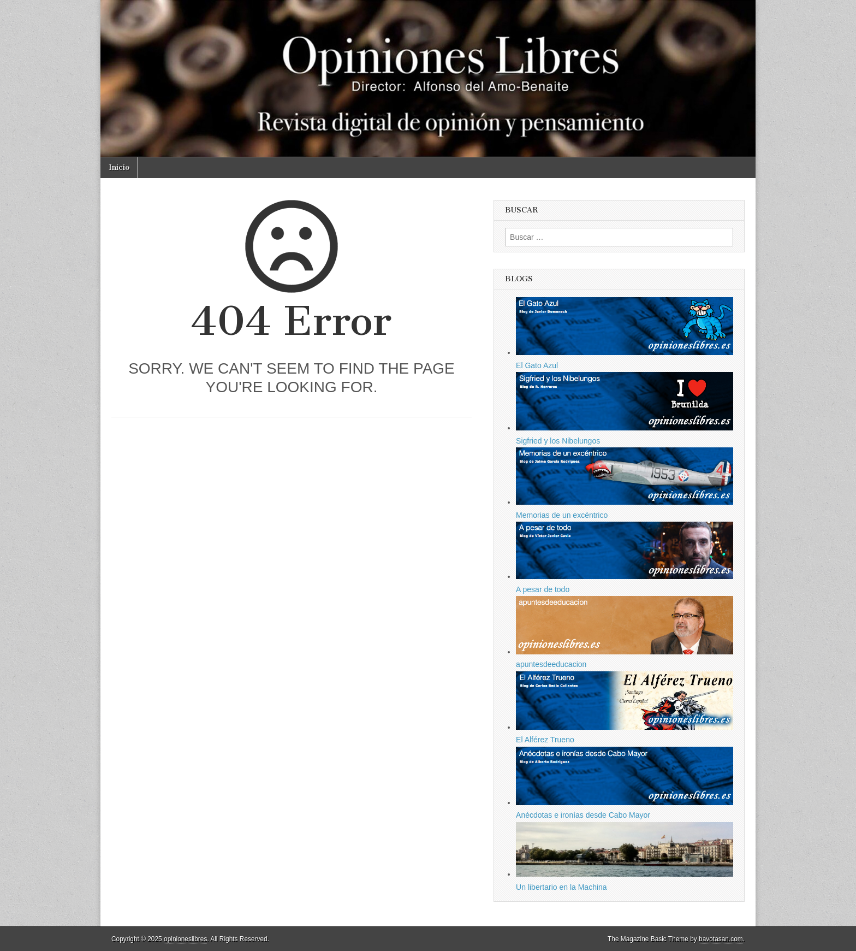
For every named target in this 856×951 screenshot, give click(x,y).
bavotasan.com (721, 939)
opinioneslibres (185, 939)
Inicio (119, 167)
